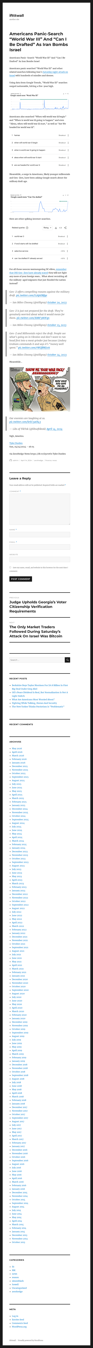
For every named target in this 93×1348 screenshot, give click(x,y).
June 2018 (17, 1086)
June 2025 (17, 787)
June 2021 (17, 958)
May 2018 (16, 1089)
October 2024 (19, 816)
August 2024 (18, 823)
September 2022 (20, 904)
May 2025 (17, 791)
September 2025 (20, 777)
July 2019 (16, 1039)
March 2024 (18, 841)
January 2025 (18, 805)
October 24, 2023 (57, 354)
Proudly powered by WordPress (30, 1340)
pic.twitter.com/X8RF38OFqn (33, 317)
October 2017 (18, 1114)
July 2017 (16, 1125)
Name (13, 530)
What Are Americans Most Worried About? (33, 699)
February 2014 (19, 1228)
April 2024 (17, 837)
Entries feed (18, 1319)
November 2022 (20, 897)
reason (15, 1277)
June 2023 (17, 873)
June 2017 (17, 1128)
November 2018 (20, 1068)
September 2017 (20, 1118)
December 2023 (20, 851)
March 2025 (18, 798)
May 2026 (17, 748)
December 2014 (19, 1192)
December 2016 (19, 1150)
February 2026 (19, 759)
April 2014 (17, 1221)
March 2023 (18, 883)
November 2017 (20, 1111)
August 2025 (18, 780)
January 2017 (18, 1146)
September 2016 (20, 1160)
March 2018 (18, 1096)
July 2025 (16, 784)
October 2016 (18, 1157)
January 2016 (18, 1189)
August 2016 (18, 1164)
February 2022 (19, 929)
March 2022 (18, 926)
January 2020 (18, 1018)
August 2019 (18, 1036)
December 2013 (19, 1235)
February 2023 (19, 887)
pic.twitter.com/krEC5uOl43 (25, 421)
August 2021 (18, 951)
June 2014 (17, 1214)
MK (14, 1270)
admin (16, 460)
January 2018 (18, 1103)
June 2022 (17, 915)
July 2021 (16, 954)
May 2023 (17, 876)
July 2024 (16, 826)
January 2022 (18, 933)
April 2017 (17, 1135)
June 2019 (17, 1043)
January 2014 (18, 1231)
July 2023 (16, 869)
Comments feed (20, 1323)
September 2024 (20, 819)
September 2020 (20, 990)
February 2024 (19, 844)
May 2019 (17, 1047)
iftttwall (16, 15)
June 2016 (17, 1171)
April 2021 (17, 965)
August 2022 (18, 908)
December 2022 (20, 894)
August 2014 (18, 1206)
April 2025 (17, 794)
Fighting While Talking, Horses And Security (34, 703)
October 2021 (18, 944)
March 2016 (18, 1182)
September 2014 (20, 1203)
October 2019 (18, 1029)
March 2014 (18, 1224)
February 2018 (19, 1100)
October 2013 (18, 1242)
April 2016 (17, 1178)
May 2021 (16, 961)
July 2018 (16, 1082)
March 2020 (18, 1011)
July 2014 (16, 1210)
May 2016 (17, 1174)
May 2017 (16, 1132)
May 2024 (17, 833)
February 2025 (19, 801)
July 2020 (16, 997)
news (54, 460)
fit (13, 1266)
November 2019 (20, 1025)
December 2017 (19, 1107)
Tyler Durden (16, 443)
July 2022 (16, 912)
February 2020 (19, 1015)
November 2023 (20, 855)
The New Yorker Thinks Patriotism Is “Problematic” (38, 706)
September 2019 (20, 1032)
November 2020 (20, 983)
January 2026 (18, 762)
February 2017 (19, 1142)
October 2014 (18, 1199)
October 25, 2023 (56, 325)
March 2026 (18, 755)
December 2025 (20, 766)
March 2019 (18, 1054)
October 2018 (18, 1071)
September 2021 (20, 947)
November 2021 (20, 940)
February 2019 (19, 1057)
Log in (15, 1316)
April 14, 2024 (55, 428)
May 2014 (16, 1217)
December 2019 (19, 1022)
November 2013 (20, 1238)
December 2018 (19, 1064)
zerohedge (38, 460)
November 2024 (20, 812)
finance (48, 460)
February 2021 (19, 972)
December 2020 (20, 979)
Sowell (15, 1284)
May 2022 (17, 919)
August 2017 (18, 1121)
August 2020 (18, 993)
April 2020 (17, 1007)
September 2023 (20, 862)
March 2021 (18, 968)
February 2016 (19, 1185)
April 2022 (17, 922)
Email (13, 542)
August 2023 (18, 865)
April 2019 (17, 1050)
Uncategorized (19, 1288)
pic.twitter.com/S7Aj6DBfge (31, 295)
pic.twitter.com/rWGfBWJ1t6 (34, 347)
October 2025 (19, 773)
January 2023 (18, 890)
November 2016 (20, 1153)
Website (13, 554)
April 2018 (17, 1093)
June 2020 (17, 1000)
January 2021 (18, 976)
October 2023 (18, 858)
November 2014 (20, 1196)
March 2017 (18, 1139)
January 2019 (18, 1061)
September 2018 (20, 1075)
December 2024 (20, 809)
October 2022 (19, 901)
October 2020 (19, 986)
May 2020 (17, 1004)
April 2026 (17, 752)
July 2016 (16, 1167)
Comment (15, 491)
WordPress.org (19, 1326)
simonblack (18, 1281)
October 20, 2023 (57, 302)
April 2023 (17, 880)
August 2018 (18, 1079)
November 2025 (20, 770)
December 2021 (19, 936)
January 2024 (18, 848)
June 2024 (17, 830)
